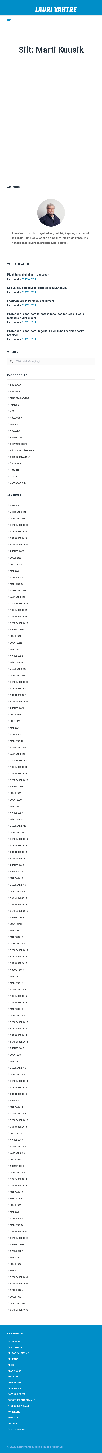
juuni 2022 (16, 643)
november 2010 (18, 1179)
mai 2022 (14, 649)
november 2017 (18, 957)
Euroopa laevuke (19, 398)
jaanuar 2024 (17, 518)
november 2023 (18, 531)
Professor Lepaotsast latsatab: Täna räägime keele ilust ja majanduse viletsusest (45, 315)
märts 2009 (16, 1199)
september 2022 (19, 623)
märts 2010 (16, 1192)
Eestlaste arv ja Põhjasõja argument (30, 301)
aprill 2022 (16, 656)
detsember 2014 (19, 1081)
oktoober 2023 (18, 538)
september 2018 (19, 911)
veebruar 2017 (18, 989)
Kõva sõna (16, 418)
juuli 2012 (15, 1159)
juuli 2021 (15, 715)
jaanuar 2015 (17, 1074)
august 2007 (17, 1244)
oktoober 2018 (18, 904)
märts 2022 (16, 662)
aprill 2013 (16, 1140)
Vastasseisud (18, 483)
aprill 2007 (16, 1251)
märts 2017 (16, 983)
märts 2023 (16, 584)
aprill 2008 (16, 1218)
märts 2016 (16, 1009)
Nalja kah (16, 431)
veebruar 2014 (18, 1114)
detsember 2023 (19, 525)
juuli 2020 (15, 793)
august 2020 (17, 787)
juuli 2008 (15, 1205)
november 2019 (18, 845)
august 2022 (17, 630)
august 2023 (17, 551)
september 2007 (19, 1238)
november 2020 (18, 767)
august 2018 (17, 917)
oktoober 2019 (18, 852)
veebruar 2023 (18, 590)
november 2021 (18, 688)
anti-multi (16, 392)
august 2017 (17, 970)
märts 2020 (16, 819)
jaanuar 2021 (17, 754)
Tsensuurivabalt (20, 457)
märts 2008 (16, 1225)
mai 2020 (14, 806)
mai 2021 (14, 728)
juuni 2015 (16, 1055)
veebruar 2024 (18, 512)
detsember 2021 (19, 682)
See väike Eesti (18, 444)
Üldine (13, 477)
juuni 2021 (16, 721)
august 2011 (17, 1166)
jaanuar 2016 (17, 1015)
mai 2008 (14, 1212)
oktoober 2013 (18, 1127)
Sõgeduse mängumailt (23, 450)
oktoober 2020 (18, 773)
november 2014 (18, 1087)
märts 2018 (16, 937)
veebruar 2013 (18, 1146)
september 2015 (19, 1042)
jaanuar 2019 (17, 891)
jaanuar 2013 (17, 1153)
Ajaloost (15, 385)
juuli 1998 (15, 1297)
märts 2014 (16, 1107)
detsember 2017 (19, 950)
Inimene (14, 405)
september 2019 (19, 858)
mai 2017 (14, 976)
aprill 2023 (16, 577)
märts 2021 (16, 741)
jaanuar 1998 (17, 1303)
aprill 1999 (16, 1290)
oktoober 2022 (18, 616)
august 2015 (17, 1048)
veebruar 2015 (18, 1068)
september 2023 (19, 545)
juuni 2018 (16, 924)
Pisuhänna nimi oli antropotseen (28, 274)
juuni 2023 (16, 564)
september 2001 (19, 1284)
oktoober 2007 (18, 1231)
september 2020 (19, 780)
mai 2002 (14, 1271)
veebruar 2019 (18, 885)
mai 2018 (14, 930)
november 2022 (18, 610)
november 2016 (18, 996)
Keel (12, 411)
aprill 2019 (16, 872)
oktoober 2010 (18, 1185)
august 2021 (17, 708)
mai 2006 (14, 1257)
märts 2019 (16, 878)
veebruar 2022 (18, 669)
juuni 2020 (16, 800)
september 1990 (19, 1310)
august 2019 (17, 865)
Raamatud (16, 437)
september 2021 (19, 702)
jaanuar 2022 (17, 675)
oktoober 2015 (18, 1035)
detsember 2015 (19, 1022)
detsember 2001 (19, 1277)
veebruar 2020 (18, 826)
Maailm (14, 424)
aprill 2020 (16, 813)
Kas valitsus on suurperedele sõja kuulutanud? (37, 287)
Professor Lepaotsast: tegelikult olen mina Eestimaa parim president (45, 332)
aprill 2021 (16, 734)
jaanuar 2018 (17, 944)
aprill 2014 (16, 1100)
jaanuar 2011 (17, 1172)
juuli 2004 (15, 1264)
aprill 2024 (16, 505)
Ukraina (14, 470)
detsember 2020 (19, 760)
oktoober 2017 (18, 963)
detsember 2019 (19, 839)
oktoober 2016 (18, 1002)
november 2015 (18, 1029)
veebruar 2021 (18, 747)
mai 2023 (14, 571)
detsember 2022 (19, 603)
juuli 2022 (15, 636)
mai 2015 (14, 1061)
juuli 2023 (15, 558)
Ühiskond (15, 463)
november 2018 (18, 898)
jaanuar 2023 (17, 597)
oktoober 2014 (18, 1094)
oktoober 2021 (18, 695)
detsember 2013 (19, 1120)
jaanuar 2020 (17, 832)
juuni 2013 (16, 1133)
